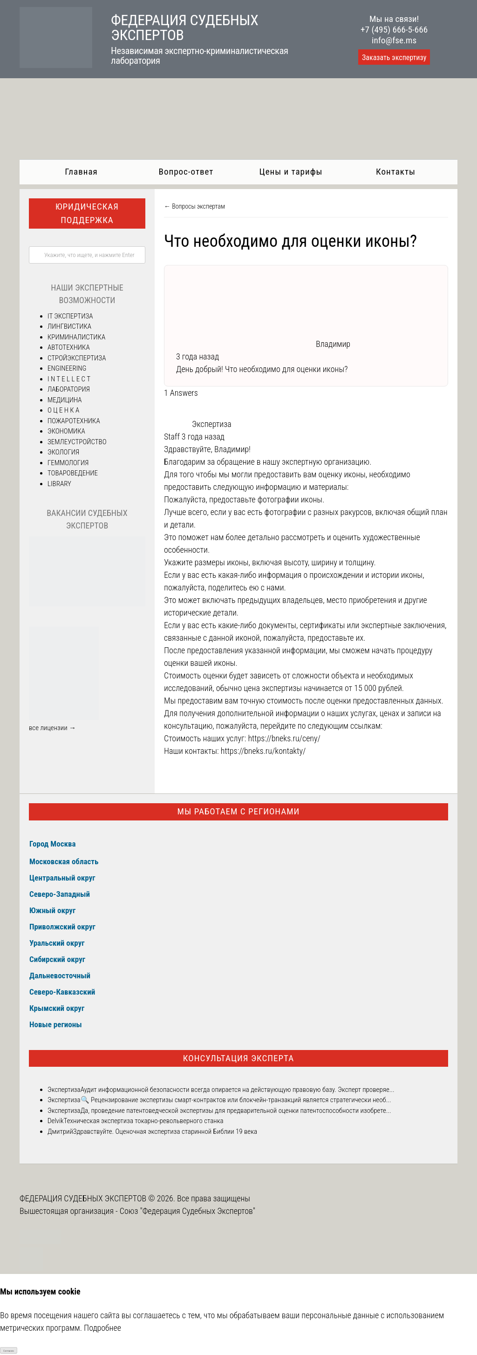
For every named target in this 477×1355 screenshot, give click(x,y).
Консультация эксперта (238, 1058)
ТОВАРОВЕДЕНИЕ (73, 473)
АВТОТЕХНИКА (69, 347)
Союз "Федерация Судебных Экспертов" (187, 1211)
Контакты (396, 171)
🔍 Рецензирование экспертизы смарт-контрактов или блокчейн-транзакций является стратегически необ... (236, 1100)
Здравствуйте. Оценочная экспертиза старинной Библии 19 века (165, 1131)
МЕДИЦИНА (65, 400)
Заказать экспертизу (394, 57)
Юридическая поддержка (87, 213)
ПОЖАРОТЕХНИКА (74, 421)
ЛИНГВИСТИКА (69, 326)
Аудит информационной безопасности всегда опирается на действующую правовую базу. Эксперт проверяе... (238, 1089)
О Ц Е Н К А (63, 410)
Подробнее (102, 1328)
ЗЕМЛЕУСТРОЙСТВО (77, 442)
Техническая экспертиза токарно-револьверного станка (144, 1121)
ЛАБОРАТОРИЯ (69, 389)
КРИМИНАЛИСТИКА (76, 337)
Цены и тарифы (291, 171)
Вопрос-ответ (186, 171)
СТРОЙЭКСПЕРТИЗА (77, 358)
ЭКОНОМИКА (66, 431)
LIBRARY (59, 484)
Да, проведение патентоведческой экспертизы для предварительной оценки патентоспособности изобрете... (236, 1110)
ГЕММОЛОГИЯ (68, 463)
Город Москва (52, 843)
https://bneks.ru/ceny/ (284, 738)
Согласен (8, 1350)
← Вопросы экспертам (194, 206)
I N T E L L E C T (69, 379)
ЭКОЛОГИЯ (63, 452)
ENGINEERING (67, 368)
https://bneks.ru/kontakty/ (263, 751)
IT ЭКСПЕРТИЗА (70, 316)
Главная (81, 171)
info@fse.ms (394, 40)
